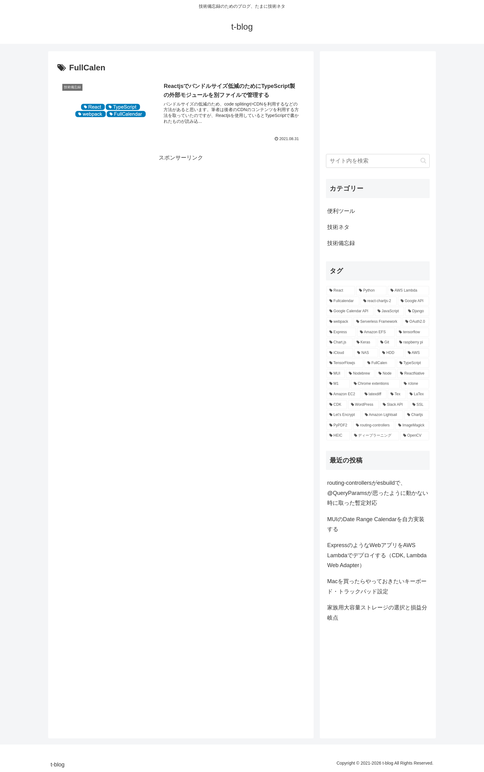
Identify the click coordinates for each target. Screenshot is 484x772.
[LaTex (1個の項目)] (418, 394)
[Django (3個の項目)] (417, 311)
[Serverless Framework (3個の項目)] (377, 321)
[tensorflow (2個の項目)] (412, 332)
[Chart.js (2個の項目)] (340, 342)
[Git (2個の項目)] (386, 342)
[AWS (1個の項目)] (417, 353)
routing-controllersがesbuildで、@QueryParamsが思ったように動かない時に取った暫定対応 (377, 493)
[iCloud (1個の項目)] (340, 353)
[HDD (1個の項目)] (391, 353)
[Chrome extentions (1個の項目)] (375, 383)
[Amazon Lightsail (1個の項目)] (382, 415)
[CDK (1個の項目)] (337, 404)
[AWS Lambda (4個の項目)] (408, 290)
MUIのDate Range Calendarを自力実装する (375, 524)
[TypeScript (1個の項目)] (413, 363)
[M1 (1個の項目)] (338, 383)
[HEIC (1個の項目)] (338, 435)
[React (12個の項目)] (341, 290)
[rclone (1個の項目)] (415, 383)
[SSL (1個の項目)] (419, 404)
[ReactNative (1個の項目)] (413, 373)
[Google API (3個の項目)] (413, 301)
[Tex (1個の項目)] (397, 394)
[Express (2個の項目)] (341, 332)
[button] (423, 160)
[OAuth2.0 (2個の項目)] (416, 321)
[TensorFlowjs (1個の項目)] (345, 363)
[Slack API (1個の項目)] (394, 404)
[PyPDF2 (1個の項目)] (339, 425)
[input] (378, 161)
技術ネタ (338, 227)
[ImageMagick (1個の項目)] (412, 425)
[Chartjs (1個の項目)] (416, 415)
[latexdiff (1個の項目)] (374, 394)
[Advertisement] (180, 206)
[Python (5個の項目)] (371, 290)
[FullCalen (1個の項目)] (380, 363)
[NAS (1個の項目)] (366, 353)
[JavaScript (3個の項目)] (389, 311)
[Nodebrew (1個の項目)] (360, 373)
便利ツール (341, 211)
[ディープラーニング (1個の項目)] (375, 435)
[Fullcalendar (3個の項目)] (343, 301)
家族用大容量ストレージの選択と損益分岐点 (377, 612)
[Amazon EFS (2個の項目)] (376, 332)
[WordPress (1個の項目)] (363, 404)
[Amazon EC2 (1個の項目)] (344, 394)
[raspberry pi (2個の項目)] (412, 342)
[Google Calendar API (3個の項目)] (350, 311)
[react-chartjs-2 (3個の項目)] (379, 301)
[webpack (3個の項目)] (339, 321)
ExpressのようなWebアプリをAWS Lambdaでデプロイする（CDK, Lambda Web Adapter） (377, 555)
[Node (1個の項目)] (386, 373)
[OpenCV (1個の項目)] (414, 435)
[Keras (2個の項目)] (365, 342)
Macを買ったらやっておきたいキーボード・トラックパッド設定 (377, 586)
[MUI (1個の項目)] (336, 373)
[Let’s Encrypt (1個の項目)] (344, 415)
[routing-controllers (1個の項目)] (373, 425)
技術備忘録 (341, 243)
